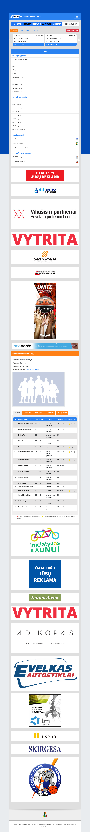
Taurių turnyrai (18, 135)
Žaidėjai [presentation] (17, 413)
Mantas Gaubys (23, 465)
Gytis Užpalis (22, 483)
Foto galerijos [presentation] (62, 413)
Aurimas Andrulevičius (25, 423)
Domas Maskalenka (24, 429)
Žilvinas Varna (22, 435)
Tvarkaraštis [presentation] (39, 413)
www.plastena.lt (33, 370)
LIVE (72, 30)
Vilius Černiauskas (24, 441)
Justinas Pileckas (23, 471)
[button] (45, 59)
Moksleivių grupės (20, 97)
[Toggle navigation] (77, 16)
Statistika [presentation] (50, 413)
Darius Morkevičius (24, 495)
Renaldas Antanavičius (25, 451)
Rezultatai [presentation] (27, 413)
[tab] (17, 413)
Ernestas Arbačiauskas (25, 487)
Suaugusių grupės (20, 56)
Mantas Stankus (23, 459)
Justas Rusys (22, 501)
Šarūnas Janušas (23, 447)
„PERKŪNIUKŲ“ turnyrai (22, 153)
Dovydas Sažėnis (23, 490)
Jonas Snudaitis (23, 477)
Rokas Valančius (23, 507)
